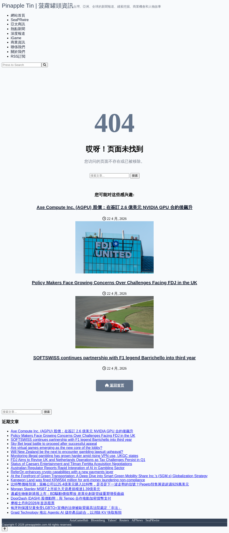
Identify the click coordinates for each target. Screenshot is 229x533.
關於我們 (18, 52)
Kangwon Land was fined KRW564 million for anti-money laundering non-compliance (78, 480)
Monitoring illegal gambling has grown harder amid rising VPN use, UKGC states (74, 456)
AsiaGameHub (79, 520)
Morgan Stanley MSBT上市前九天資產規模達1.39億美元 (55, 489)
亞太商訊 (18, 24)
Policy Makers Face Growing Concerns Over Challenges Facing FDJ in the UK (114, 282)
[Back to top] (5, 528)
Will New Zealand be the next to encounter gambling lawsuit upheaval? (67, 452)
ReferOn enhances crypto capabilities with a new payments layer (62, 472)
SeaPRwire (20, 20)
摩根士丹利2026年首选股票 (33, 503)
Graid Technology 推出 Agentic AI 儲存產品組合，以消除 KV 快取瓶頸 (66, 512)
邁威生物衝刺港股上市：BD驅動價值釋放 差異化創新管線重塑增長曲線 (67, 494)
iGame (16, 38)
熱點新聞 (18, 29)
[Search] (44, 65)
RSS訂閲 (18, 56)
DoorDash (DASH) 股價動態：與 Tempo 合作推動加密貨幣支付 (61, 498)
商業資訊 (18, 42)
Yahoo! (112, 520)
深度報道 (18, 33)
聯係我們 (18, 47)
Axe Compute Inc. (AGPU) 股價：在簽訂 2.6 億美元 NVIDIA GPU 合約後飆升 (114, 207)
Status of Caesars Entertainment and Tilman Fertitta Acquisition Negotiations (71, 464)
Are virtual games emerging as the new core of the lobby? (56, 448)
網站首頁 (18, 15)
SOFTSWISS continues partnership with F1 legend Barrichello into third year (114, 357)
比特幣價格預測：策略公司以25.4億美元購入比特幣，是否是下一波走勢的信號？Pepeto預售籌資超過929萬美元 (100, 484)
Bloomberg (98, 520)
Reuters (124, 520)
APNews (137, 520)
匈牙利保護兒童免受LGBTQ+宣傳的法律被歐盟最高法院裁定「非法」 (66, 508)
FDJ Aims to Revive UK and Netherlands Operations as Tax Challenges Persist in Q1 (78, 460)
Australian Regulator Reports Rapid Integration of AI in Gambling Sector (68, 468)
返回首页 (114, 385)
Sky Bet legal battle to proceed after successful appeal (54, 444)
